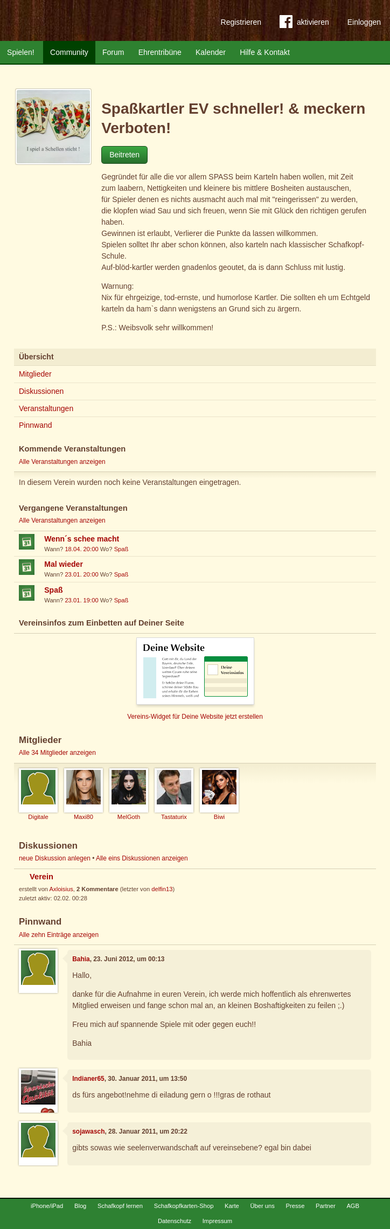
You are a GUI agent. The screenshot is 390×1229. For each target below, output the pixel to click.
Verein (41, 876)
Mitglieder (35, 374)
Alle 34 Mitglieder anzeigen (57, 752)
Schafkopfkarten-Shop (184, 1206)
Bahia (80, 959)
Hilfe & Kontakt (265, 52)
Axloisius (61, 889)
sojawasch (88, 1131)
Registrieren (241, 22)
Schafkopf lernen (120, 1206)
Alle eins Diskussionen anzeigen (142, 858)
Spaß (121, 549)
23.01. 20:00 (81, 574)
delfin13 (161, 889)
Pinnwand (35, 425)
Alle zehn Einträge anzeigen (59, 935)
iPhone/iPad (47, 1206)
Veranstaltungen (46, 408)
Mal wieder (63, 564)
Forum (113, 52)
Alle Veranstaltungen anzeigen (62, 462)
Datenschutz (174, 1221)
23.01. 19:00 (81, 600)
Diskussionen (41, 391)
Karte (232, 1206)
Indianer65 (88, 1078)
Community (69, 52)
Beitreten (124, 154)
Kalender (211, 52)
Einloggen (364, 22)
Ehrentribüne (160, 52)
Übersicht (36, 356)
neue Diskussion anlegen (54, 858)
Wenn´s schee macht (81, 538)
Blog (80, 1206)
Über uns (262, 1206)
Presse (295, 1206)
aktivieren (304, 23)
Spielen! (20, 52)
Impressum (217, 1221)
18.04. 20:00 (81, 549)
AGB (352, 1206)
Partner (326, 1206)
